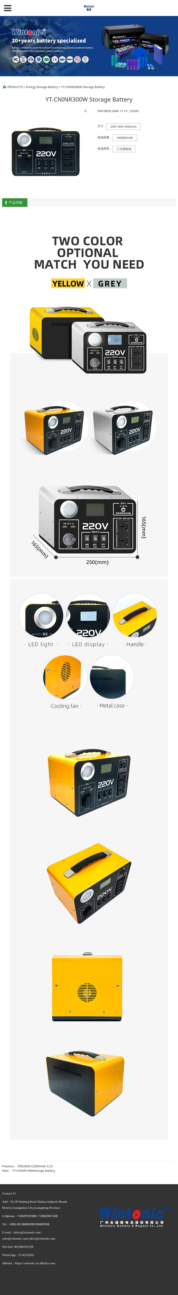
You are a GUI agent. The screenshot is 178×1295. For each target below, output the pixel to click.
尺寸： (102, 126)
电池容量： (105, 137)
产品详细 (15, 202)
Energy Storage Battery (42, 87)
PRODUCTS (15, 87)
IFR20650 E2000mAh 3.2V (35, 1166)
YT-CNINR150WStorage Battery (33, 1171)
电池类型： (105, 148)
